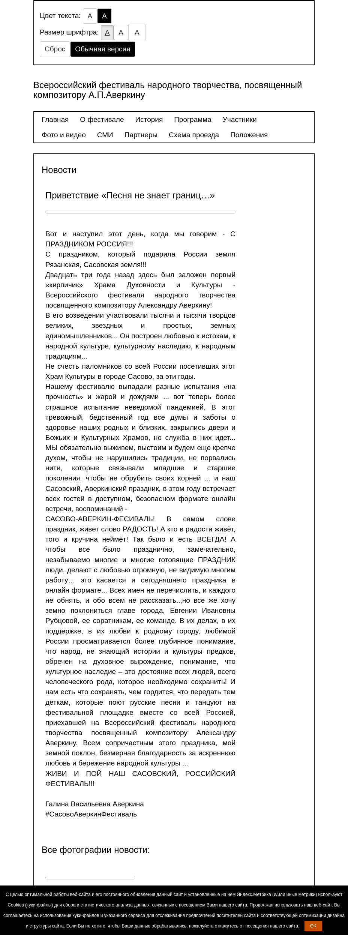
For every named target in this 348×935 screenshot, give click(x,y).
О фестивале (102, 119)
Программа (193, 119)
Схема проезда (194, 135)
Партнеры (141, 135)
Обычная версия (102, 49)
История (149, 119)
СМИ (105, 135)
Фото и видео (64, 135)
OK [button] (313, 926)
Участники (240, 119)
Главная (55, 119)
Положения (249, 135)
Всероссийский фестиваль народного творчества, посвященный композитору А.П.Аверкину (167, 90)
